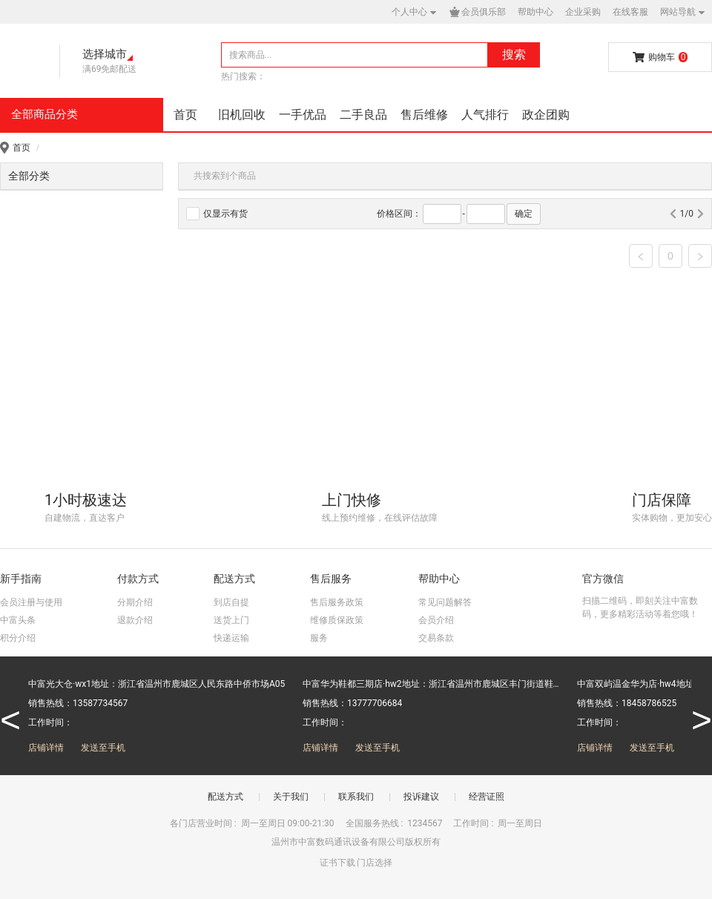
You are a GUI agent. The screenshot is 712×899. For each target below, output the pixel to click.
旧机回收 (242, 115)
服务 (319, 638)
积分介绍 (18, 638)
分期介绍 (135, 602)
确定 (524, 213)
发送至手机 (103, 747)
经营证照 (486, 796)
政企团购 (546, 115)
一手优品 (302, 115)
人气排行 (485, 115)
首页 (185, 115)
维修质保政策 (336, 620)
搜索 (514, 54)
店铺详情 (46, 747)
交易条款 (436, 638)
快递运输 (231, 638)
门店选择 (374, 862)
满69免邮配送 (109, 69)
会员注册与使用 (31, 602)
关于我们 (291, 796)
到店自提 (231, 602)
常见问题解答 (445, 602)
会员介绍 (436, 620)
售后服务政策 (336, 602)
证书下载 (337, 862)
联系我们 (356, 796)
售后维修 (424, 115)
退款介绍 (135, 620)
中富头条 (18, 620)
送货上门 (231, 620)
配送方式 (225, 796)
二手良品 (363, 115)
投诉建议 (421, 796)
